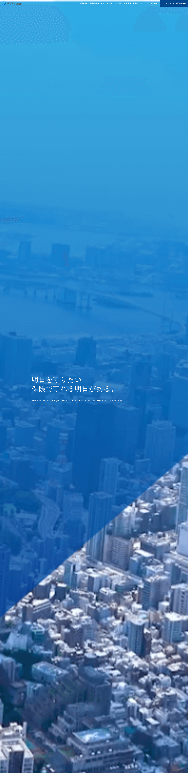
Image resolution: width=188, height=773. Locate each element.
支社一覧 (105, 3)
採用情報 (127, 3)
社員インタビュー (140, 3)
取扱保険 (94, 3)
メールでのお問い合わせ (176, 3)
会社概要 (83, 3)
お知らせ (154, 3)
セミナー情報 (116, 3)
